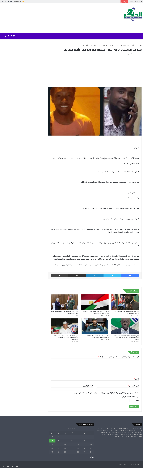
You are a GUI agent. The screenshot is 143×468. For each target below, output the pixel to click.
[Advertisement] (47, 18)
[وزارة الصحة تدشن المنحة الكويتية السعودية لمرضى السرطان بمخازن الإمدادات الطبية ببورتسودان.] (64, 326)
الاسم (136, 379)
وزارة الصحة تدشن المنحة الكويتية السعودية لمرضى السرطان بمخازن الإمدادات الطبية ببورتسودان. (66, 337)
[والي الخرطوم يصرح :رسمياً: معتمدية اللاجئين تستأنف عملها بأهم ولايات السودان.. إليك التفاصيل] (125, 326)
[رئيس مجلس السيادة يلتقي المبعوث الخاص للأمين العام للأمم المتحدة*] (64, 302)
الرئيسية (138, 45)
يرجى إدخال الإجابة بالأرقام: (130, 396)
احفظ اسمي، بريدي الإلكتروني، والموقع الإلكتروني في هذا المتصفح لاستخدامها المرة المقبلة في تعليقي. (105, 393)
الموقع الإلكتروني (88, 386)
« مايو (92, 457)
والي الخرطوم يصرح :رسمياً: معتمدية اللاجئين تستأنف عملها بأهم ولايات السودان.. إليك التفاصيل (126, 337)
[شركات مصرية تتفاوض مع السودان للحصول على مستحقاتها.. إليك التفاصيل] (94, 302)
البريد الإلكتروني (133, 386)
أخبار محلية (130, 45)
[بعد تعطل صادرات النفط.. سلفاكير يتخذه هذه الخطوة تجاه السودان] (125, 302)
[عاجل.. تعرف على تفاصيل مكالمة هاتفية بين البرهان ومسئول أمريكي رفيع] (94, 326)
